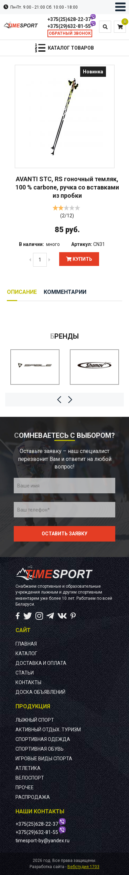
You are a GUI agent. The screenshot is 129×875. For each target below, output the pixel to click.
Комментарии (65, 292)
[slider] (66, 207)
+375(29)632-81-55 (69, 26)
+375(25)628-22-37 (69, 19)
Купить (79, 259)
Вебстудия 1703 (83, 866)
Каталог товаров (71, 48)
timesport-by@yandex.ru (42, 840)
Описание (22, 292)
